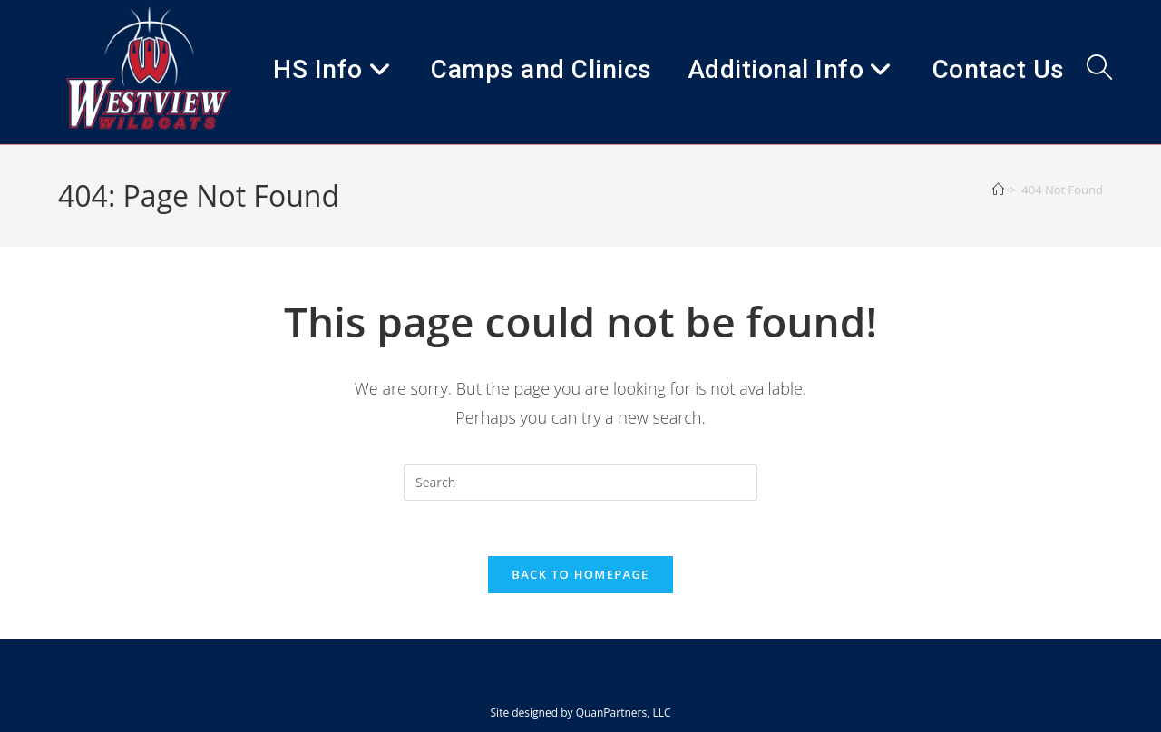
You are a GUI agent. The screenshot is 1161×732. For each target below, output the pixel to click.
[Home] (998, 189)
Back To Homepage (580, 574)
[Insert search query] (580, 482)
